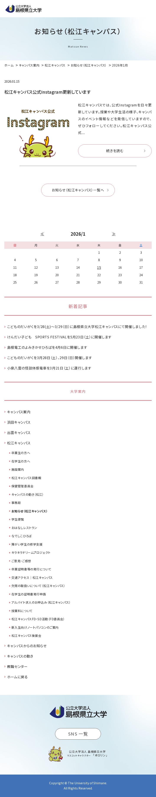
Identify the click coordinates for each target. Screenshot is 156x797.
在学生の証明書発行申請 (28, 594)
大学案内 (78, 391)
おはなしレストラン (24, 528)
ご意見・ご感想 (21, 561)
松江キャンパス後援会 (26, 635)
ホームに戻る (17, 676)
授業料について (22, 611)
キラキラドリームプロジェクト (31, 552)
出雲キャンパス (18, 432)
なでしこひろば (21, 536)
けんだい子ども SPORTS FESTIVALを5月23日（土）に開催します (59, 336)
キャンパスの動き (20, 656)
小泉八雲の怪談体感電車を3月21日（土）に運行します (49, 368)
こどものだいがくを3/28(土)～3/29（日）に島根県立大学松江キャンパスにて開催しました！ (77, 326)
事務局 (16, 502)
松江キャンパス (18, 442)
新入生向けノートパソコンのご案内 (35, 627)
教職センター (17, 666)
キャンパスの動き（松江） (27, 494)
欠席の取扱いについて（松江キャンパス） (38, 586)
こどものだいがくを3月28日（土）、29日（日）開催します (49, 357)
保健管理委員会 (22, 486)
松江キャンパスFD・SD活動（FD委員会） (38, 619)
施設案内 (17, 469)
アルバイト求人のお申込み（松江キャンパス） (41, 602)
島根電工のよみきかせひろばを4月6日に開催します (47, 347)
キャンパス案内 (18, 411)
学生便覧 (17, 519)
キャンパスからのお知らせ (27, 645)
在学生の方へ (20, 461)
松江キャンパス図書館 (26, 478)
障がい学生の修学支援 (27, 544)
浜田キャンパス (18, 422)
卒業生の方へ (20, 453)
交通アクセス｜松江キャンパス (32, 577)
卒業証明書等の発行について (31, 569)
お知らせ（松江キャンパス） (29, 511)
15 (99, 267)
